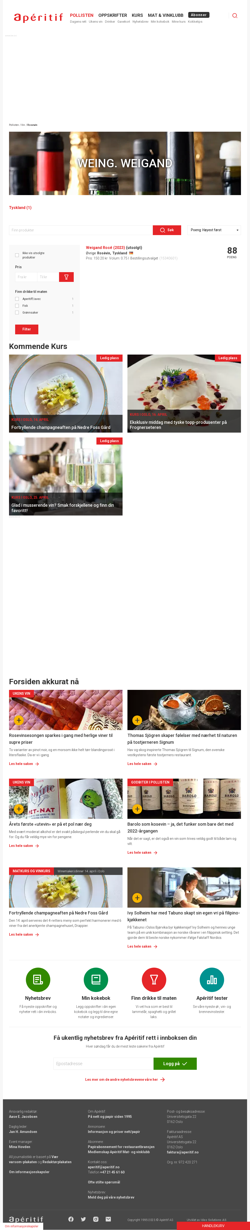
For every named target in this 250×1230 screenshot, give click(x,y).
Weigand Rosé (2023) (105, 247)
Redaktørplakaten (57, 1162)
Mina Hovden (19, 1147)
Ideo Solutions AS (213, 1220)
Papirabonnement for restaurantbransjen (121, 1147)
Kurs (137, 15)
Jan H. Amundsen (23, 1132)
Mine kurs (179, 21)
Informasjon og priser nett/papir (114, 1132)
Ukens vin (96, 21)
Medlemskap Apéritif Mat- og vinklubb (119, 1152)
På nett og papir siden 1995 (110, 1117)
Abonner (199, 15)
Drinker (110, 21)
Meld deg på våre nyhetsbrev (111, 1197)
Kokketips (195, 21)
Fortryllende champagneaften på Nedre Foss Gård (58, 912)
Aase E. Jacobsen (23, 1117)
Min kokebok (160, 21)
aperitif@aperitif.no (104, 1167)
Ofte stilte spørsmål (104, 1182)
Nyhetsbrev (140, 21)
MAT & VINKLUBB (165, 15)
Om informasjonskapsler (29, 1172)
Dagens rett (78, 21)
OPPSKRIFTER (112, 15)
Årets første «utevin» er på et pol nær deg (50, 824)
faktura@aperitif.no (183, 1152)
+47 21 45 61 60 (112, 1172)
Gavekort (123, 21)
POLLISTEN (82, 15)
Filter (26, 329)
